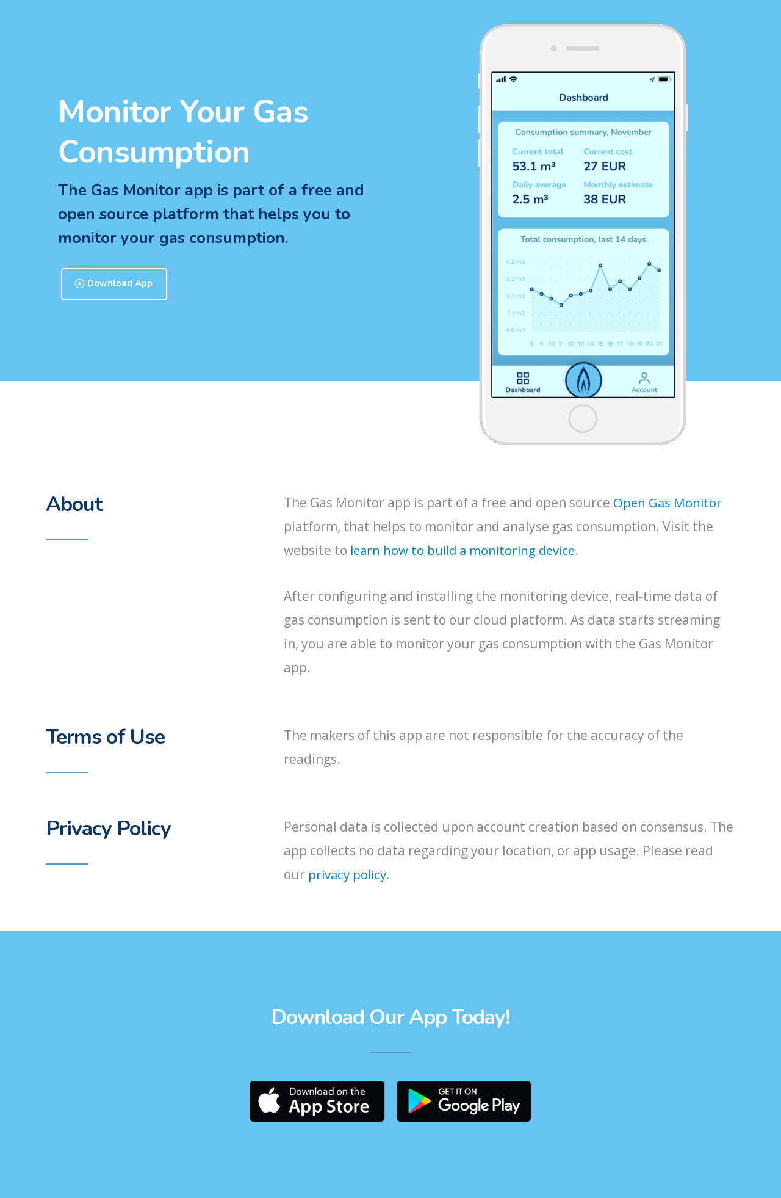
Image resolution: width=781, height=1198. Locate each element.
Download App (119, 284)
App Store (315, 1103)
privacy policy (349, 875)
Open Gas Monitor (668, 503)
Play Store (467, 1103)
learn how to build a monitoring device (466, 550)
